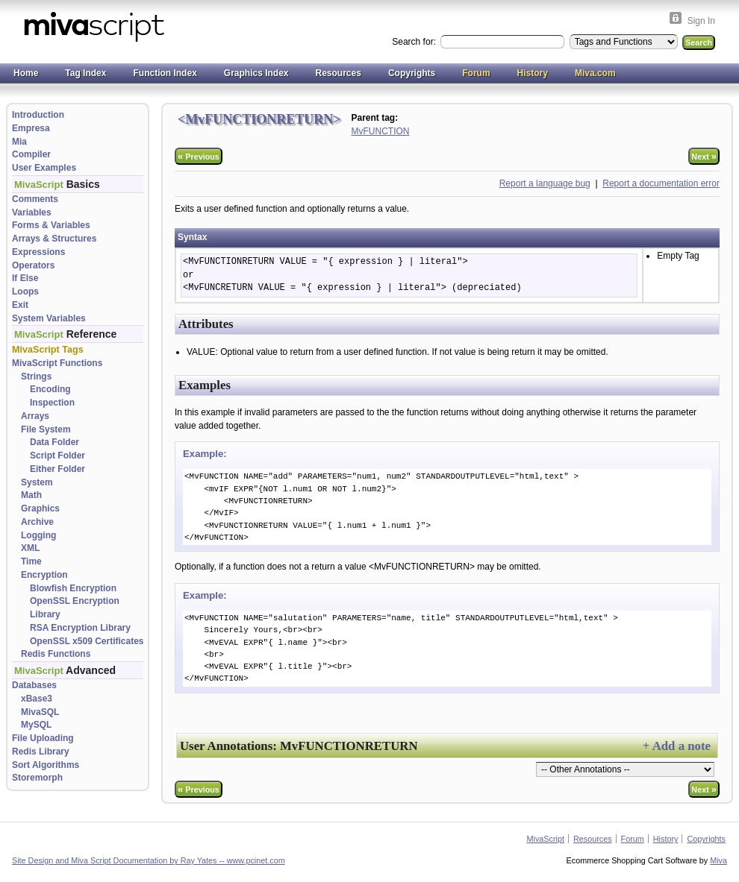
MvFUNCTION (381, 131)
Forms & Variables (51, 225)
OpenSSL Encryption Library (74, 608)
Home (25, 73)
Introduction (38, 115)
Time (31, 561)
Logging (38, 535)
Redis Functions (55, 654)
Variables (32, 212)
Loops (25, 291)
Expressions (38, 252)
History (532, 73)
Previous (198, 156)
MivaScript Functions (57, 363)
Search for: (415, 42)
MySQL (36, 724)
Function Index (164, 73)
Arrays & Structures (54, 238)
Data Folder (54, 442)
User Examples (44, 168)
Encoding (50, 389)
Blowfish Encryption (73, 588)
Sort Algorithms (45, 765)
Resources (338, 73)
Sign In (701, 21)
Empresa (31, 128)
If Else (25, 278)
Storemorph (37, 777)
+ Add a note (677, 746)
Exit (20, 305)
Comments (35, 199)
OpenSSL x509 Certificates (87, 641)
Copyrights (411, 73)
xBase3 (36, 698)
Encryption (44, 575)
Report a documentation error (661, 183)
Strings (36, 376)
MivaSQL (40, 712)
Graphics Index (256, 73)
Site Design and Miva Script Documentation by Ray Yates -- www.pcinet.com (148, 860)
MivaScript (545, 838)
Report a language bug (544, 183)
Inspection (52, 402)
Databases (34, 685)
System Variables (49, 318)
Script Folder (57, 455)
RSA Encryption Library (80, 628)
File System (46, 429)
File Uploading (43, 738)
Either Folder (57, 469)
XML (30, 548)
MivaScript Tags (48, 349)
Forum (476, 73)
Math (31, 495)
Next (704, 156)
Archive (37, 522)
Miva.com (595, 73)
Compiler (31, 154)
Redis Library (40, 751)
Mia (19, 141)
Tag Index (85, 73)
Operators (33, 265)
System (37, 482)
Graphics (40, 508)
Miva (718, 860)
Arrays (35, 416)
